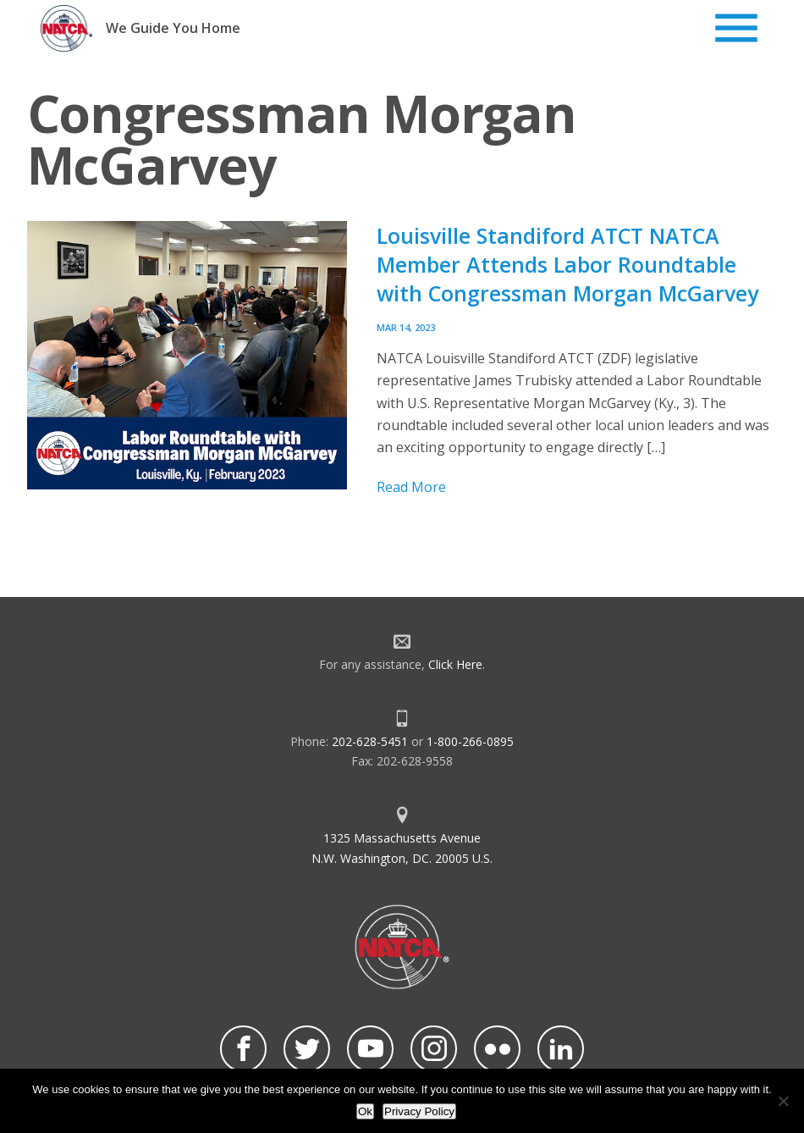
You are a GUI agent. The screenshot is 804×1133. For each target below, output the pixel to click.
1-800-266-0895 (470, 741)
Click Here (455, 664)
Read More (411, 487)
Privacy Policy (419, 1111)
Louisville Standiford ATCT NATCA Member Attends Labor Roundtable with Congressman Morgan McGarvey (567, 264)
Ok (365, 1111)
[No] (782, 1100)
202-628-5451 (370, 741)
